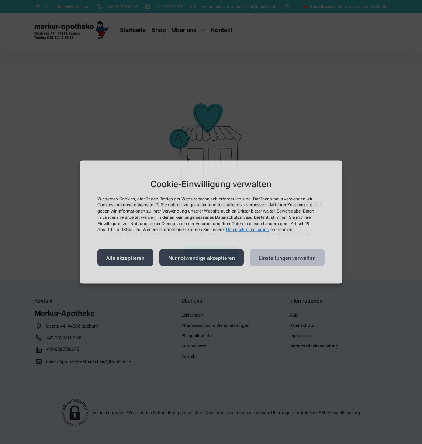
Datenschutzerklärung (247, 229)
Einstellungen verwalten (287, 258)
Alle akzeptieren (125, 258)
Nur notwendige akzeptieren (201, 258)
